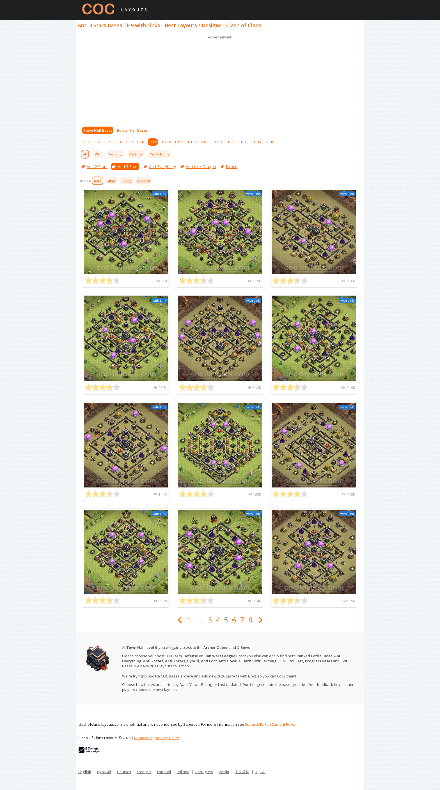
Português (204, 771)
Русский (104, 771)
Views (111, 181)
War (98, 154)
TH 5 (107, 142)
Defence (135, 154)
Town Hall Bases (97, 130)
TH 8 (140, 142)
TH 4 (96, 142)
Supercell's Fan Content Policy (270, 724)
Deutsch (124, 771)
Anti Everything (162, 166)
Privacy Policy (167, 737)
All (85, 154)
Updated (143, 181)
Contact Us (143, 737)
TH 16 (243, 142)
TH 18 (269, 142)
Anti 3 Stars (128, 166)
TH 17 (256, 142)
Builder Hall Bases (132, 130)
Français (144, 771)
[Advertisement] (220, 79)
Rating (126, 181)
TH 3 (85, 142)
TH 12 (192, 142)
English (84, 771)
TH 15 (230, 142)
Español (164, 771)
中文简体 (242, 771)
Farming (115, 154)
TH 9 (153, 142)
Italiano (183, 771)
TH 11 (179, 142)
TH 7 (129, 142)
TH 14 (218, 142)
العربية (260, 771)
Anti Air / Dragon (201, 166)
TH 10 (166, 142)
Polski (224, 771)
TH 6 (118, 142)
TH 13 (205, 142)
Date (97, 181)
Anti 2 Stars (97, 166)
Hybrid (231, 166)
